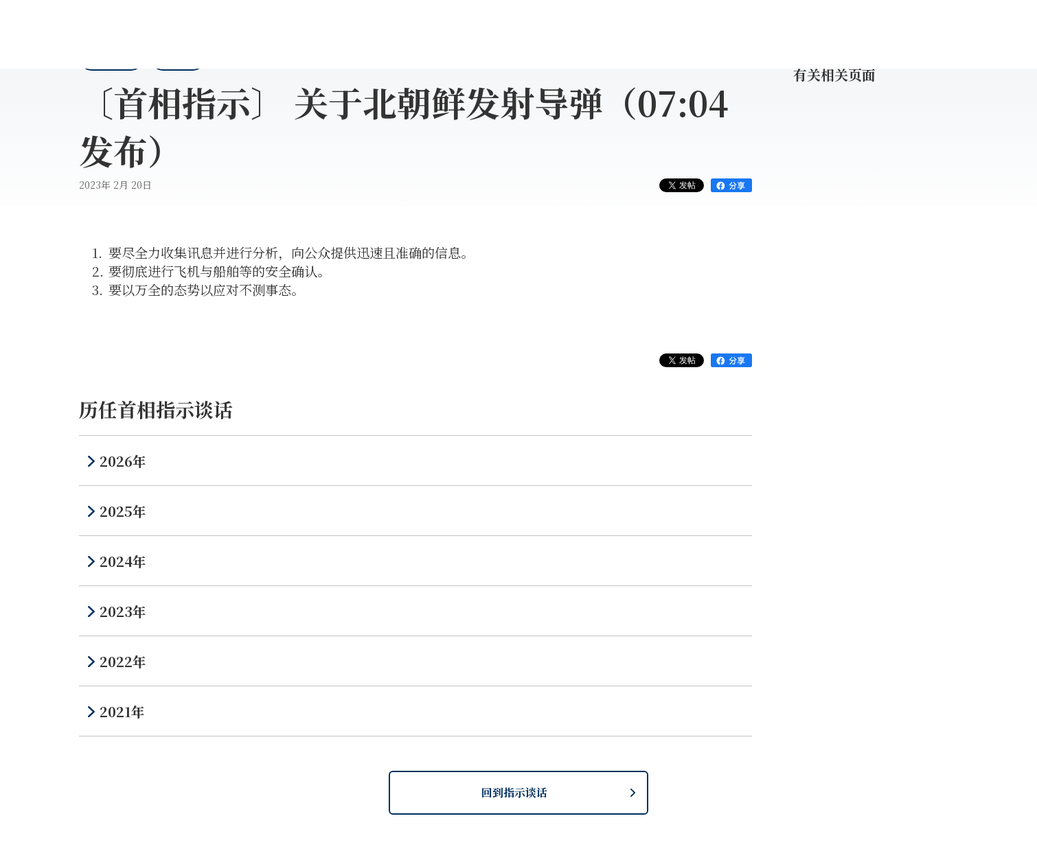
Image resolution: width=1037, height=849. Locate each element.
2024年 (123, 561)
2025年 (123, 511)
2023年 (123, 611)
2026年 (123, 461)
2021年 (122, 711)
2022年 (123, 661)
